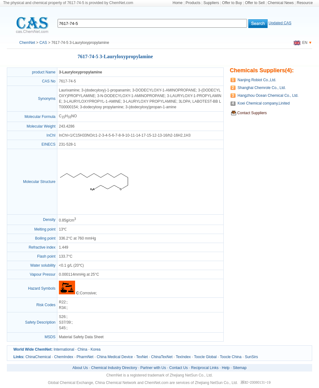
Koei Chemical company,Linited (264, 103)
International (64, 349)
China (82, 349)
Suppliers (211, 3)
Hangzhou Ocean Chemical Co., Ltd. (268, 95)
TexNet (142, 357)
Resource (305, 3)
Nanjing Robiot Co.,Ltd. (257, 80)
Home (178, 3)
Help (226, 368)
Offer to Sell (254, 3)
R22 (62, 302)
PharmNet (85, 357)
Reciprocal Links (204, 368)
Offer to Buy (232, 3)
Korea (96, 349)
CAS (43, 42)
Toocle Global (205, 357)
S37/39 (65, 322)
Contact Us (178, 368)
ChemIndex (63, 357)
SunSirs (251, 357)
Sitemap (239, 368)
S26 (62, 317)
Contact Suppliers (252, 113)
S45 (62, 328)
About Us (80, 368)
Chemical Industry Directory (114, 368)
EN (300, 42)
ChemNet (27, 42)
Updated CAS (280, 23)
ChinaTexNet (162, 357)
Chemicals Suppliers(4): (262, 70)
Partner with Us (153, 368)
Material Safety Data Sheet (81, 337)
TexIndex (183, 357)
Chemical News (280, 3)
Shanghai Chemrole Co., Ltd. (262, 88)
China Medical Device (115, 357)
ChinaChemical (38, 357)
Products (193, 3)
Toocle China (230, 357)
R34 (62, 308)
